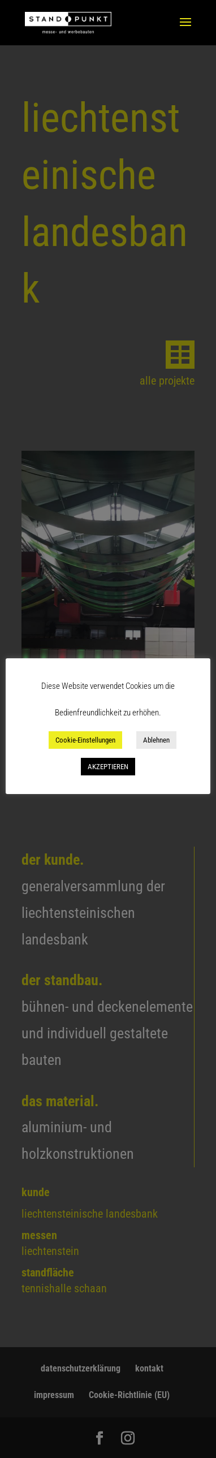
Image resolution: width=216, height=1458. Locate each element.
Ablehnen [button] (156, 740)
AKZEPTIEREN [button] (108, 766)
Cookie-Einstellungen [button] (85, 740)
